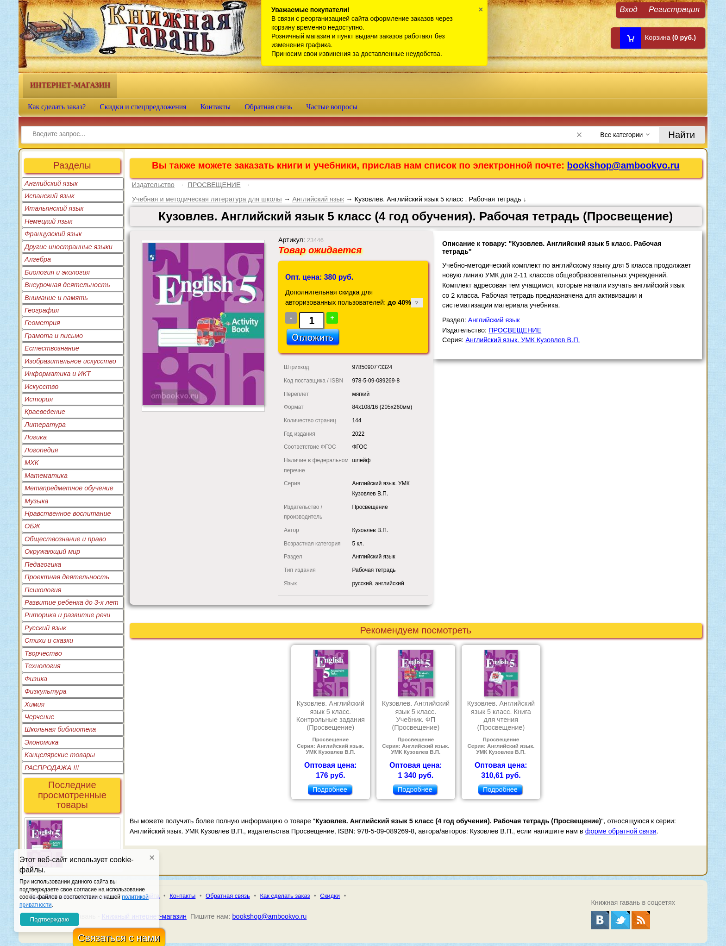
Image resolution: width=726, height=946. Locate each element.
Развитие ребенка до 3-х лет (72, 602)
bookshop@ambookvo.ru (623, 165)
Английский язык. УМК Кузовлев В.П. (522, 340)
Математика (46, 475)
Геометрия (42, 322)
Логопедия (41, 450)
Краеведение (45, 411)
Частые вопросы (331, 107)
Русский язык (45, 628)
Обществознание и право (65, 539)
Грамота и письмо (54, 335)
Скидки (330, 895)
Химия (34, 704)
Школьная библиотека (60, 729)
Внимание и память (56, 297)
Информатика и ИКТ (58, 373)
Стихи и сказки (49, 640)
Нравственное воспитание (68, 513)
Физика (36, 679)
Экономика (42, 742)
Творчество (43, 653)
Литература (45, 424)
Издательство (153, 184)
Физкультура (46, 691)
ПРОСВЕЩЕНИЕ (214, 184)
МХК (31, 462)
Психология (43, 590)
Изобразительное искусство (70, 361)
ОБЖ (32, 526)
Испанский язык (50, 196)
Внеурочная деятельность (67, 284)
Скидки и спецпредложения (143, 107)
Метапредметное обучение (69, 488)
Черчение (40, 716)
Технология (43, 666)
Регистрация (674, 9)
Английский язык (51, 183)
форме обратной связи (621, 831)
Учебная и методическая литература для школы (207, 199)
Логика (36, 437)
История (39, 399)
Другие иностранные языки (69, 247)
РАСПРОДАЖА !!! (52, 767)
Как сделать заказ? (57, 107)
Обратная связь (268, 107)
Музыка (37, 501)
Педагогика (43, 564)
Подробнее (330, 789)
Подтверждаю (49, 919)
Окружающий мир (52, 551)
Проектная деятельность (67, 577)
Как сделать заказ (285, 895)
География (42, 310)
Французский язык (53, 234)
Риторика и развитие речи (67, 615)
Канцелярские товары (60, 754)
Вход (629, 9)
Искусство (41, 386)
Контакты (215, 107)
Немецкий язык (48, 221)
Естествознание (52, 348)
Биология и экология (57, 272)
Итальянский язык (54, 208)
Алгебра (38, 259)
